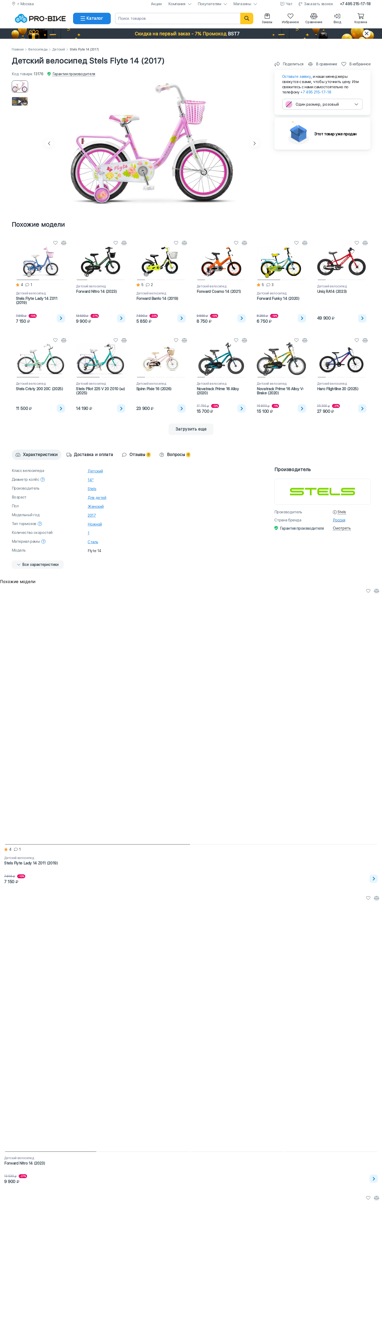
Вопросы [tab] (175, 454)
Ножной (95, 524)
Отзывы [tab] (136, 454)
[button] (191, 33)
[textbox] (322, 104)
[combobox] (322, 104)
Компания (176, 4)
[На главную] (40, 18)
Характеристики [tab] (36, 454)
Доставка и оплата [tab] (90, 454)
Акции (156, 4)
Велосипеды (37, 49)
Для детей (97, 497)
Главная (18, 49)
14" (91, 480)
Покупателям (209, 4)
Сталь (93, 542)
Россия (339, 520)
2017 (92, 515)
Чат (289, 4)
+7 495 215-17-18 (355, 4)
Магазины (242, 4)
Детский (58, 49)
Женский (95, 506)
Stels (92, 489)
